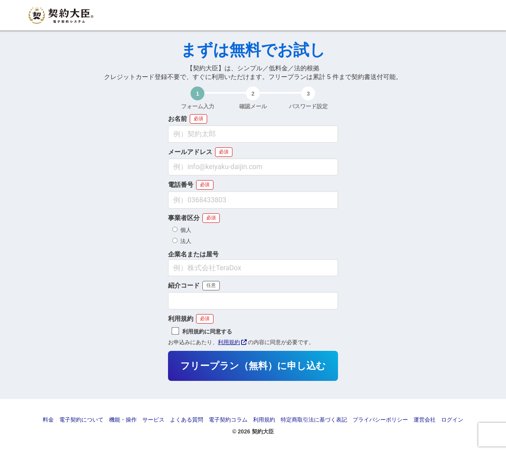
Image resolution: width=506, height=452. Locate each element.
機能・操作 (123, 419)
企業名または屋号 (193, 254)
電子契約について (81, 419)
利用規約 (180, 319)
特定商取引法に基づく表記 (314, 419)
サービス (153, 419)
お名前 (177, 119)
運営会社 (424, 419)
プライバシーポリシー (380, 419)
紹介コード (184, 285)
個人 (181, 230)
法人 (181, 241)
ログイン (452, 419)
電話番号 (180, 185)
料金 (48, 419)
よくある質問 (186, 419)
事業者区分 (184, 218)
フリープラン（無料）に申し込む (253, 365)
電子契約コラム (228, 419)
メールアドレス (190, 152)
